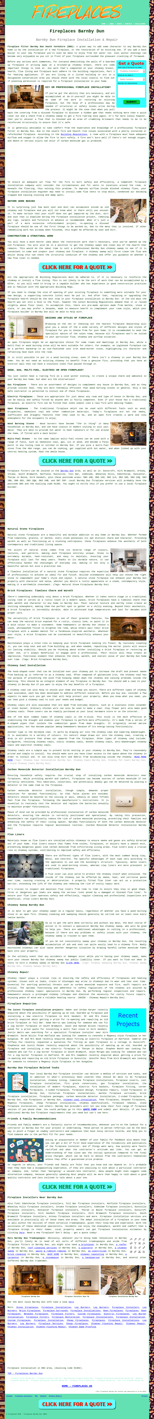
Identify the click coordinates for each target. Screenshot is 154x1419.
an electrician (97, 1251)
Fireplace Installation (56, 1307)
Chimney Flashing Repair (107, 1323)
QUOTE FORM (89, 1109)
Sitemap (9, 1396)
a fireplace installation (73, 81)
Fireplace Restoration (66, 1317)
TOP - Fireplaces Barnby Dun (25, 1373)
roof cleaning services (42, 1248)
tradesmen (41, 1261)
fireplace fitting (123, 1087)
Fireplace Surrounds (55, 1310)
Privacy (145, 1396)
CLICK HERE (72, 963)
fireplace (63, 50)
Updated (43, 1396)
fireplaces (118, 333)
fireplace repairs (107, 1090)
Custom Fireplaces (89, 1314)
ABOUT (119, 24)
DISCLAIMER (140, 24)
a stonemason (51, 1257)
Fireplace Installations (85, 1310)
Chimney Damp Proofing (82, 1327)
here (21, 1233)
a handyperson (91, 1257)
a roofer (121, 1244)
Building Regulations (74, 134)
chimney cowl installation (79, 1100)
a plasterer (86, 1248)
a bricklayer (86, 1244)
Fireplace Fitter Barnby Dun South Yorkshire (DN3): (41, 46)
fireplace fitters (19, 1244)
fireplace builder (19, 312)
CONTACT (128, 24)
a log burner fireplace (22, 1026)
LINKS (111, 24)
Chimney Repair (135, 1323)
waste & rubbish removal (51, 1251)
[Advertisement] (77, 161)
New (36, 1396)
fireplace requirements (50, 1113)
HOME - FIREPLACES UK (77, 1386)
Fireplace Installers (125, 1307)
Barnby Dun (67, 471)
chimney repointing (92, 1254)
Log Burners (82, 1307)
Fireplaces (131, 1310)
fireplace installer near (85, 1032)
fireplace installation (113, 1229)
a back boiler (48, 433)
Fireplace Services (51, 1323)
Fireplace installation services (120, 1216)
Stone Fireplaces (27, 1307)
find (16, 1203)
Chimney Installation (21, 1327)
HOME (104, 24)
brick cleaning (17, 1254)
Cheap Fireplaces (77, 1320)
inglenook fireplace (128, 345)
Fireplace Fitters (62, 1314)
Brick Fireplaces (29, 1310)
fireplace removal (124, 1103)
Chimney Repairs (55, 1396)
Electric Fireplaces (116, 1314)
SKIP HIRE (53, 1254)
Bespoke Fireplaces (36, 1314)
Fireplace (13, 471)
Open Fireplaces (113, 1310)
